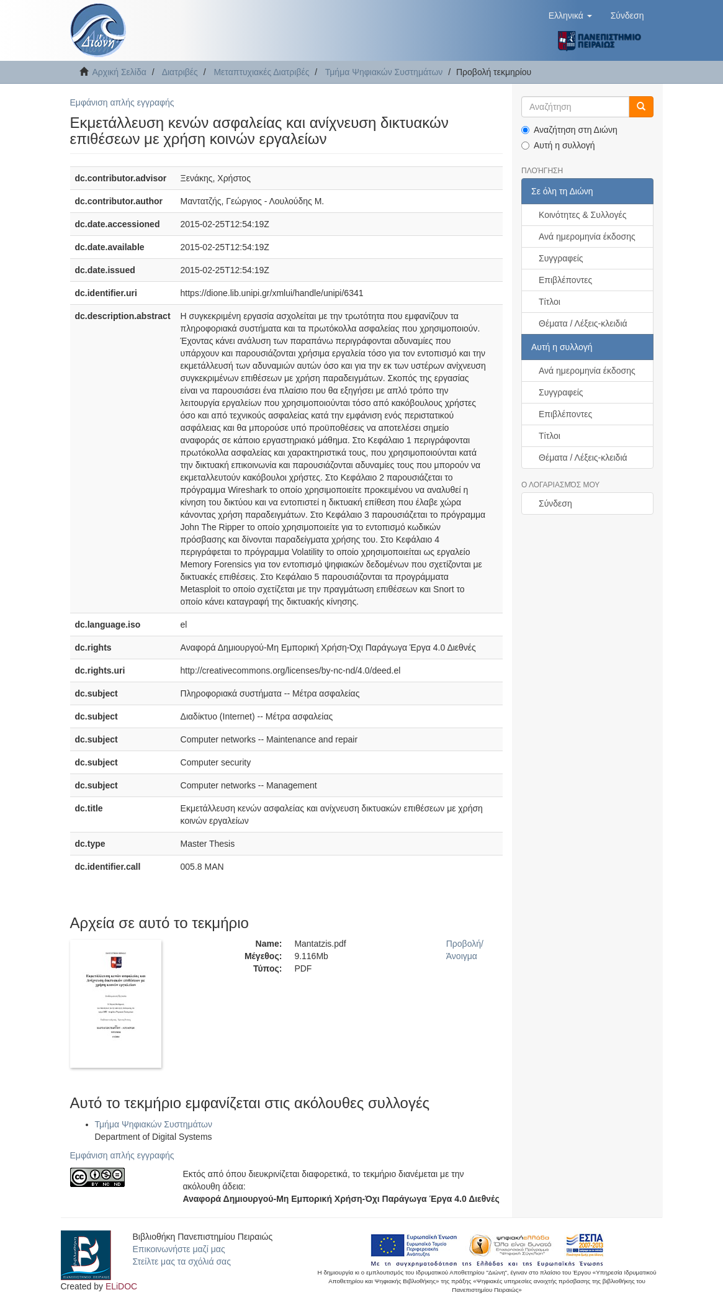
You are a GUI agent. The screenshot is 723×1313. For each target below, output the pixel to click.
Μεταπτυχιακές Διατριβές (261, 72)
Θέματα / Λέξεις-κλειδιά (583, 323)
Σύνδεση (555, 503)
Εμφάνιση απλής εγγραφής (122, 102)
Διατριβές (180, 72)
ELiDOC (121, 1286)
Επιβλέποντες (565, 280)
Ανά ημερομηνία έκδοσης (587, 236)
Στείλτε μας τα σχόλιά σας (182, 1261)
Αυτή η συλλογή (558, 145)
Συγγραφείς (561, 258)
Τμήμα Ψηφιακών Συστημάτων (384, 72)
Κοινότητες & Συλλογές (582, 215)
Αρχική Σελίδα (119, 72)
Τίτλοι (549, 302)
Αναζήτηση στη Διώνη (569, 130)
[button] (570, 15)
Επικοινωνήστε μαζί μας (179, 1249)
